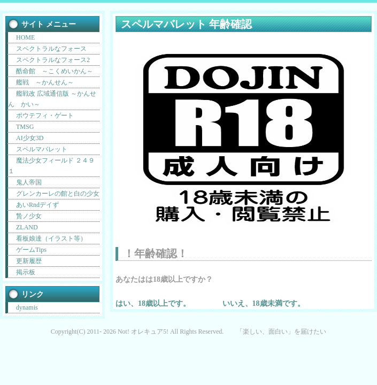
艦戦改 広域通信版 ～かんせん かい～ (52, 99)
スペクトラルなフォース (51, 48)
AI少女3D (29, 138)
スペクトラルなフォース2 (53, 60)
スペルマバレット (41, 149)
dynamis (27, 307)
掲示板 (25, 272)
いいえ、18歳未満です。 (263, 303)
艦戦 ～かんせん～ (45, 82)
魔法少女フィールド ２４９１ (51, 166)
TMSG (25, 126)
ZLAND (27, 227)
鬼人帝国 (29, 182)
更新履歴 (29, 261)
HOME (25, 37)
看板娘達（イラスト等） (51, 238)
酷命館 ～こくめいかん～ (54, 71)
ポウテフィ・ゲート (45, 115)
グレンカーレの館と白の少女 (57, 193)
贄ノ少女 (29, 216)
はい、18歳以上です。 (153, 303)
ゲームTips (31, 249)
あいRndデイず (37, 205)
